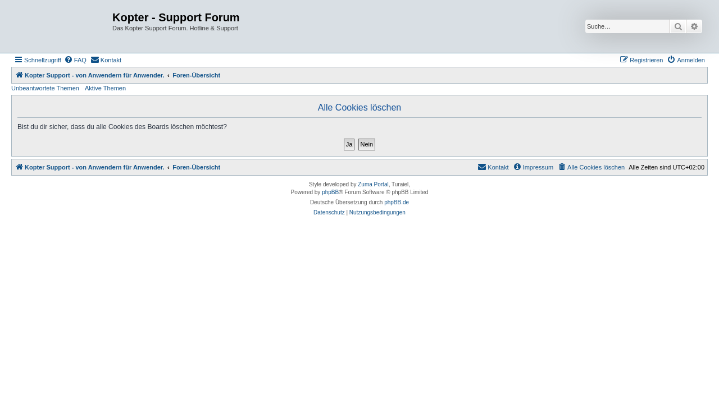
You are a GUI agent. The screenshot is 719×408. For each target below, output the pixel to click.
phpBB (330, 192)
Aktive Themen (105, 88)
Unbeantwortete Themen (45, 88)
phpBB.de (396, 202)
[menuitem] (75, 60)
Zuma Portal (373, 184)
